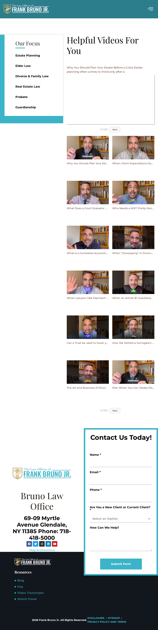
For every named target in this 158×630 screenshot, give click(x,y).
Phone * (96, 490)
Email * (95, 472)
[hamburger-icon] (150, 9)
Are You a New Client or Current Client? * (120, 509)
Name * (95, 454)
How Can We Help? (104, 527)
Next (114, 129)
